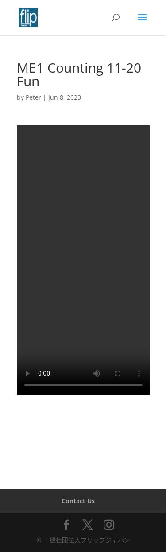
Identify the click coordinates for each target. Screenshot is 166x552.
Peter (33, 97)
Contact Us (78, 501)
